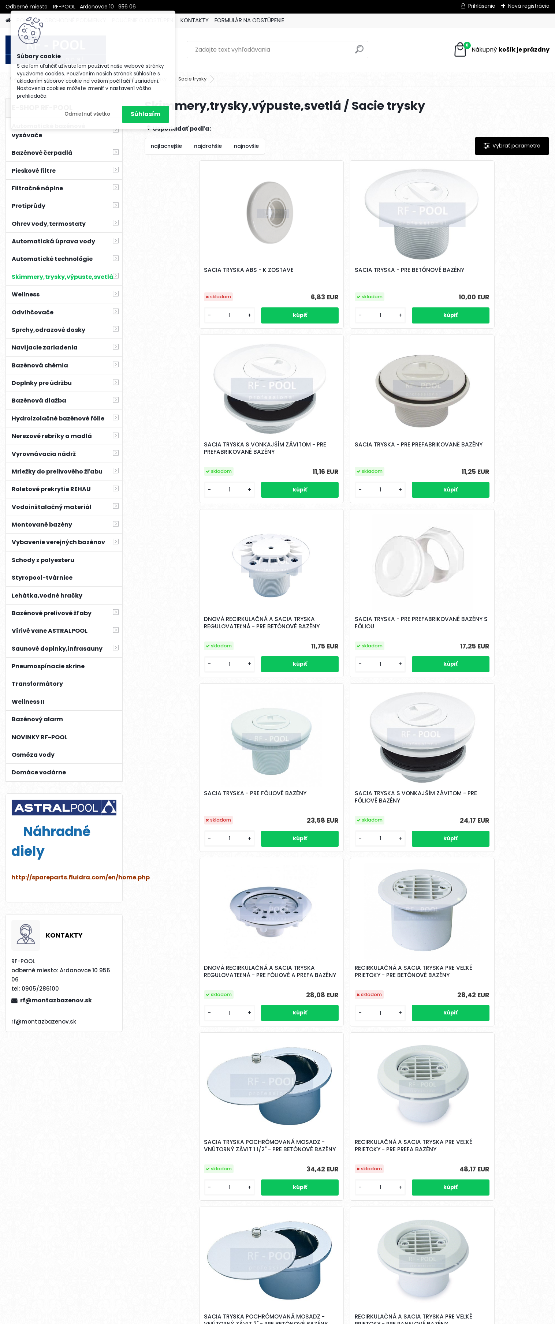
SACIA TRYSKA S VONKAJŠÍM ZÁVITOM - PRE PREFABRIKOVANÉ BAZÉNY (395, 277)
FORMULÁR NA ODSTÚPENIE (249, 20)
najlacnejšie (166, 146)
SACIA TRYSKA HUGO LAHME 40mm (394, 1020)
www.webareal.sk (307, 1316)
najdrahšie (208, 146)
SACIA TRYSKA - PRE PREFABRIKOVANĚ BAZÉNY (491, 276)
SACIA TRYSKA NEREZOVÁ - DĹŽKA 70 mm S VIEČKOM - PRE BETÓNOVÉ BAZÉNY (392, 1202)
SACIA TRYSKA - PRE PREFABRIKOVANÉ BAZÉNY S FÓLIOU (291, 461)
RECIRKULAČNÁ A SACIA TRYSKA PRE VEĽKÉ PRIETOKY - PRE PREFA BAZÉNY (496, 648)
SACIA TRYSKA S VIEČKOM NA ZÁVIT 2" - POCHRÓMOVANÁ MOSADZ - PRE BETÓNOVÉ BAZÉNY (396, 837)
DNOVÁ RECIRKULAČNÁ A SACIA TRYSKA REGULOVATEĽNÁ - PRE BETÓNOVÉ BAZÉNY (186, 461)
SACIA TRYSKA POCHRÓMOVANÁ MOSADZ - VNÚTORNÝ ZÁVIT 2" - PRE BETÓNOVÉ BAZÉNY (191, 837)
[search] (359, 52)
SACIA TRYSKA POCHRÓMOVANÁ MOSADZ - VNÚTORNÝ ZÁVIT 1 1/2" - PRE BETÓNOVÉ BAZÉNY (394, 650)
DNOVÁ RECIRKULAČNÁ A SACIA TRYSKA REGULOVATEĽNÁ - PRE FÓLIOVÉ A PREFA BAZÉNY (186, 650)
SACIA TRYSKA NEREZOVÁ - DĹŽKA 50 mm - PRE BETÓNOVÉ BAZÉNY (189, 1022)
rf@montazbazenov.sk (56, 1000)
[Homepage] (8, 21)
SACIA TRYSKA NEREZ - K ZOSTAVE (287, 1020)
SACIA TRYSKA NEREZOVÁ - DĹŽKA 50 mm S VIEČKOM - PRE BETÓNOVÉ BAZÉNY (291, 1202)
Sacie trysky (192, 78)
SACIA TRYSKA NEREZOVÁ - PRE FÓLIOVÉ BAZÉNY (493, 1020)
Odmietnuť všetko (87, 114)
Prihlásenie (481, 6)
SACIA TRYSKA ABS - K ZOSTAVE (183, 276)
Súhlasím (145, 114)
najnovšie (246, 146)
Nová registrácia (529, 6)
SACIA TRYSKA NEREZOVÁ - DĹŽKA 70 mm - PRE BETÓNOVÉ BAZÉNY (493, 837)
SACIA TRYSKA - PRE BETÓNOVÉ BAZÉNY (281, 276)
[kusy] (167, 321)
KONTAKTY (194, 20)
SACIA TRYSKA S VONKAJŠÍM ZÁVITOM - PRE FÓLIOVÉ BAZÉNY (496, 461)
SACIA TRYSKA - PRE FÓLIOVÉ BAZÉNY (395, 459)
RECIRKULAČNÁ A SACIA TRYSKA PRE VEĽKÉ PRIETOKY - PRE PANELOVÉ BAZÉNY (294, 837)
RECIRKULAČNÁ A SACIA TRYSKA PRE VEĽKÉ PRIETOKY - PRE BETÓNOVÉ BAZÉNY (294, 648)
